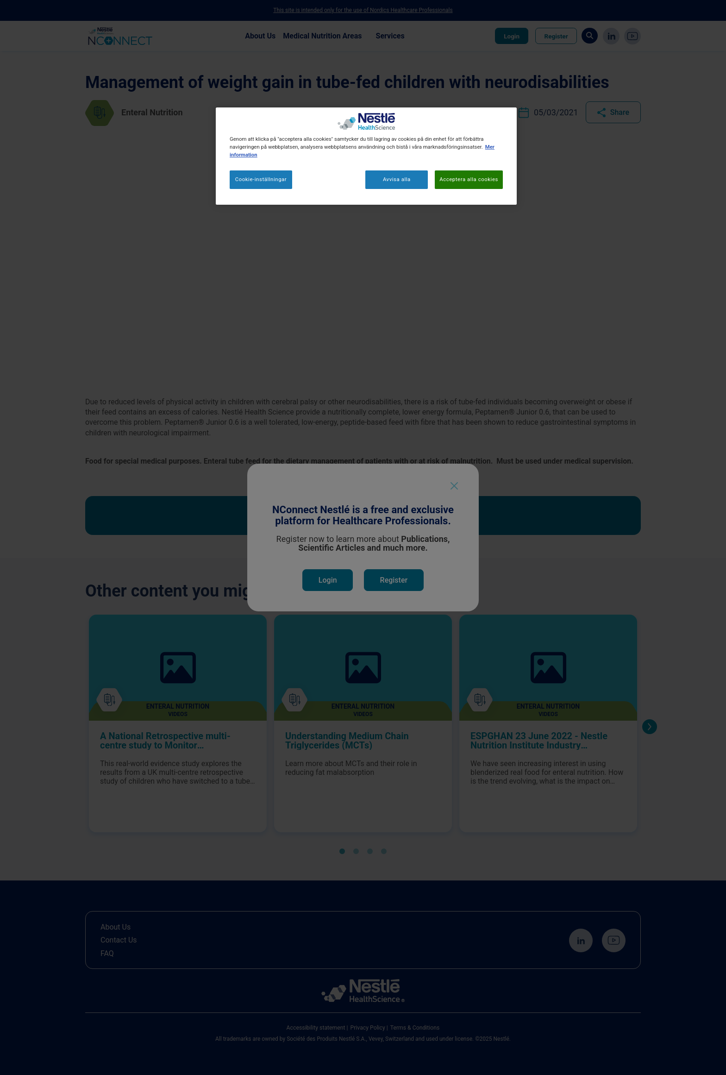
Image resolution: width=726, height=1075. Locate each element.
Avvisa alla (397, 179)
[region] (366, 156)
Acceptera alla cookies (468, 179)
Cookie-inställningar (261, 179)
